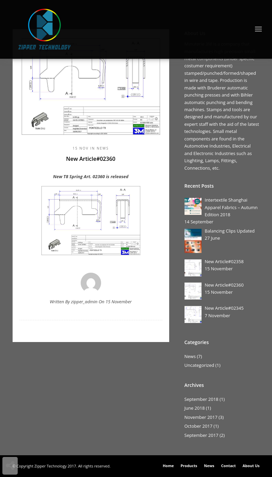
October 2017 (198, 426)
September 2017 (202, 435)
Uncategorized (199, 365)
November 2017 (201, 417)
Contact (228, 465)
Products (188, 465)
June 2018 (195, 408)
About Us (250, 465)
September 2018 (202, 399)
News (103, 148)
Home (168, 465)
